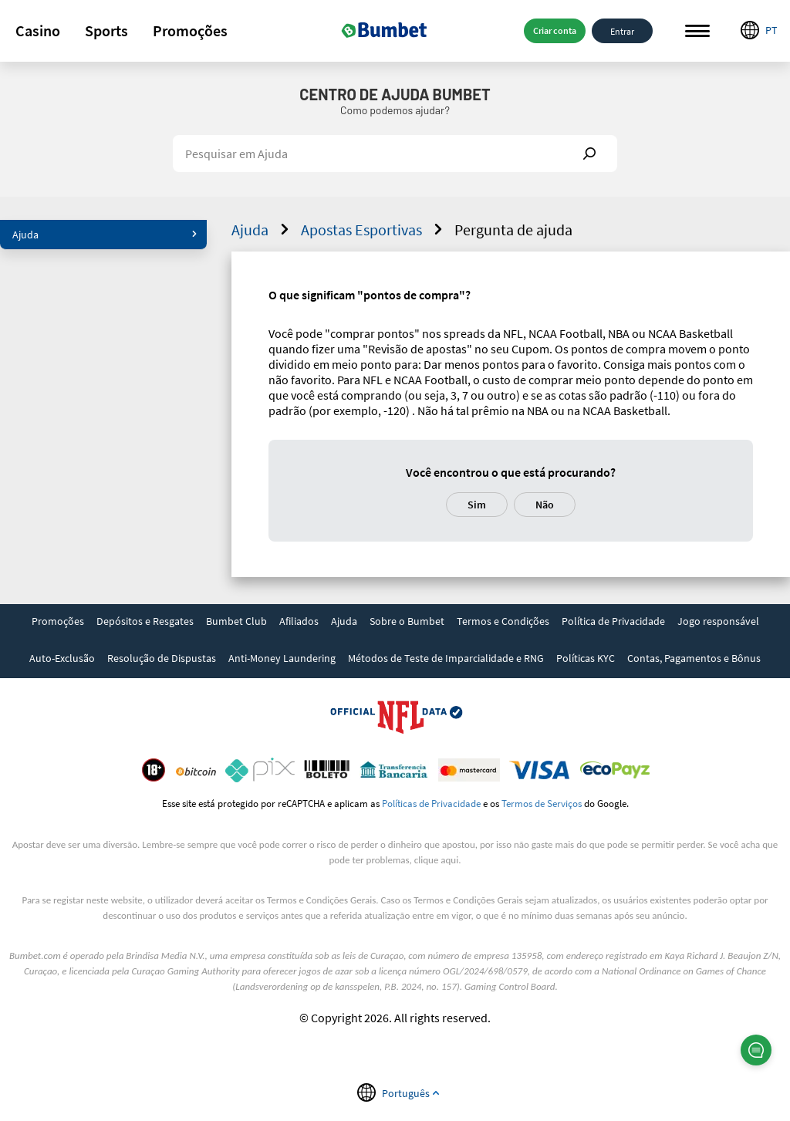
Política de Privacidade (613, 621)
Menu (697, 31)
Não (544, 505)
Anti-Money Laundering (282, 658)
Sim (477, 505)
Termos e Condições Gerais (321, 900)
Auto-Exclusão (62, 658)
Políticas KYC (585, 658)
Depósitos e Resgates (145, 621)
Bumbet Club (236, 621)
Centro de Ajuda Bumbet (394, 94)
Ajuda (105, 234)
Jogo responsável (718, 621)
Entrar (622, 30)
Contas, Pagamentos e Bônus (694, 658)
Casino (37, 30)
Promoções (190, 30)
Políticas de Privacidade (431, 803)
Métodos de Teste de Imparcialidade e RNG (446, 658)
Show (589, 153)
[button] (38, 31)
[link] (57, 622)
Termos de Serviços (541, 803)
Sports (106, 30)
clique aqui (436, 860)
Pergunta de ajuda (513, 229)
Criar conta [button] (554, 30)
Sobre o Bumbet (407, 621)
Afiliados (299, 621)
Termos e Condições (503, 621)
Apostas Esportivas (374, 229)
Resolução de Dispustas (161, 658)
